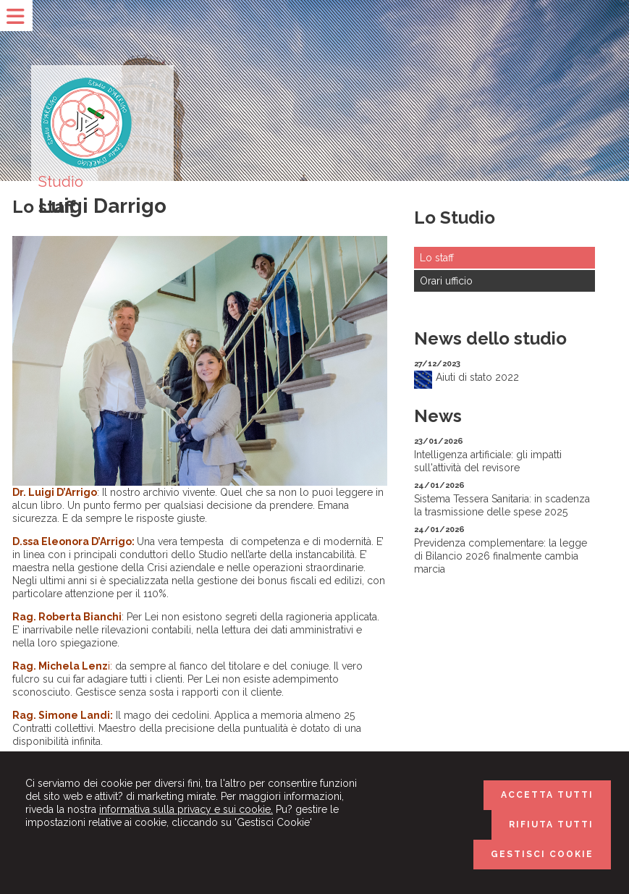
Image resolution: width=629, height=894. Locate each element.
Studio (60, 181)
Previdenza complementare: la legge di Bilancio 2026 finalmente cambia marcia (500, 556)
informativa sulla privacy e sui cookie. (186, 809)
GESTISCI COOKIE (542, 854)
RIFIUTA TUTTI (551, 824)
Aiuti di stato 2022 (477, 377)
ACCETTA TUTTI (547, 795)
